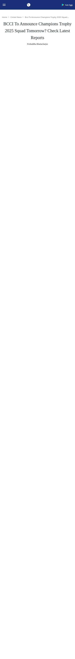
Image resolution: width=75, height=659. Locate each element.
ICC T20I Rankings (13, 506)
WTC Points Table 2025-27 (17, 511)
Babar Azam (48, 495)
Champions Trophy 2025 (26, 160)
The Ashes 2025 (49, 533)
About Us (8, 598)
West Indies (9, 555)
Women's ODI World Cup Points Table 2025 (21, 478)
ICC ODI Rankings (13, 500)
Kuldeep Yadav (11, 257)
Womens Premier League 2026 (56, 549)
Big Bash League (50, 544)
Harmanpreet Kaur (51, 506)
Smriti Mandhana (50, 500)
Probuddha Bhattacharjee (37, 44)
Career (7, 609)
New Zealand (10, 549)
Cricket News (16, 17)
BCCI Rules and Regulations (18, 517)
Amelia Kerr (48, 517)
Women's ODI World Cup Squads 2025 (21, 473)
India (6, 533)
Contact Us (9, 604)
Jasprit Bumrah (11, 228)
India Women (10, 560)
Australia (8, 538)
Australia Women (12, 577)
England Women (12, 566)
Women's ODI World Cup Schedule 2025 (21, 467)
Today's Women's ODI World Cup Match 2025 (21, 484)
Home (4, 17)
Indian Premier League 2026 (55, 555)
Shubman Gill (48, 473)
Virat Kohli (47, 467)
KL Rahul (46, 489)
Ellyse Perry (47, 511)
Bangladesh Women (13, 582)
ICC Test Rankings (13, 495)
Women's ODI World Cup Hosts (19, 489)
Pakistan (8, 544)
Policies (8, 620)
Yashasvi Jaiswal (50, 478)
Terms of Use (10, 615)
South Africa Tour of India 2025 (56, 538)
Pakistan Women (12, 571)
